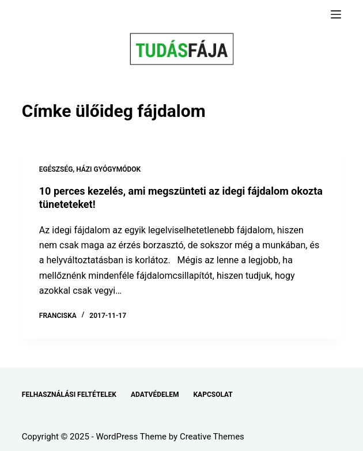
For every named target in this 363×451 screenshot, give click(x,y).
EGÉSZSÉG (56, 169)
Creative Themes (212, 436)
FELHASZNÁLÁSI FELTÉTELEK (69, 395)
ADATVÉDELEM (155, 395)
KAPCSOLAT (212, 395)
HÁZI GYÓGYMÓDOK (108, 169)
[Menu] (336, 14)
